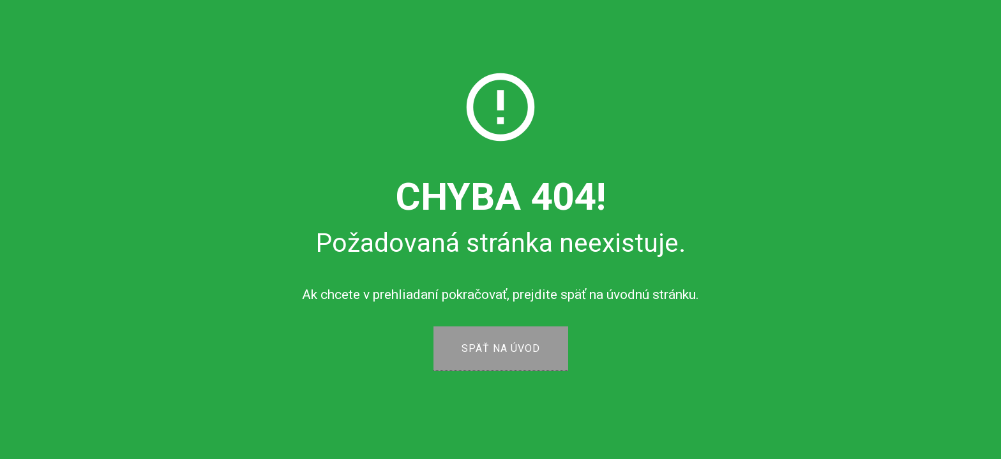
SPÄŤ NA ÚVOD (501, 348)
